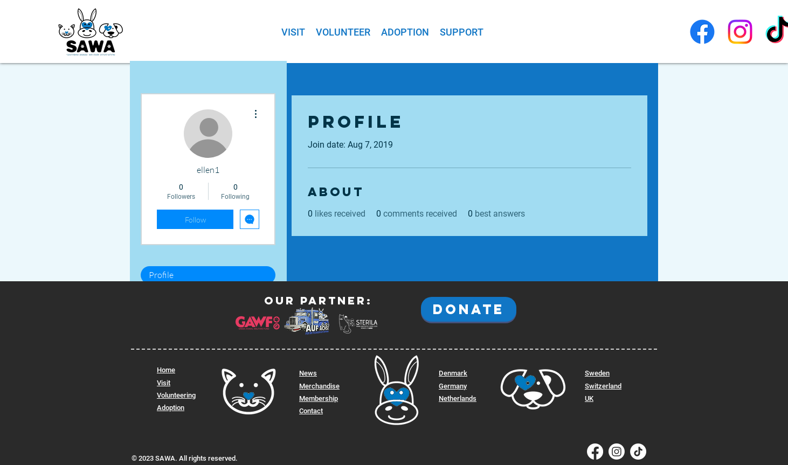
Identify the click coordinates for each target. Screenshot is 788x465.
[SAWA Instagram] (740, 32)
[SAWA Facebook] (702, 32)
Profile (161, 274)
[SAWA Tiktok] (638, 451)
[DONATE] (468, 309)
